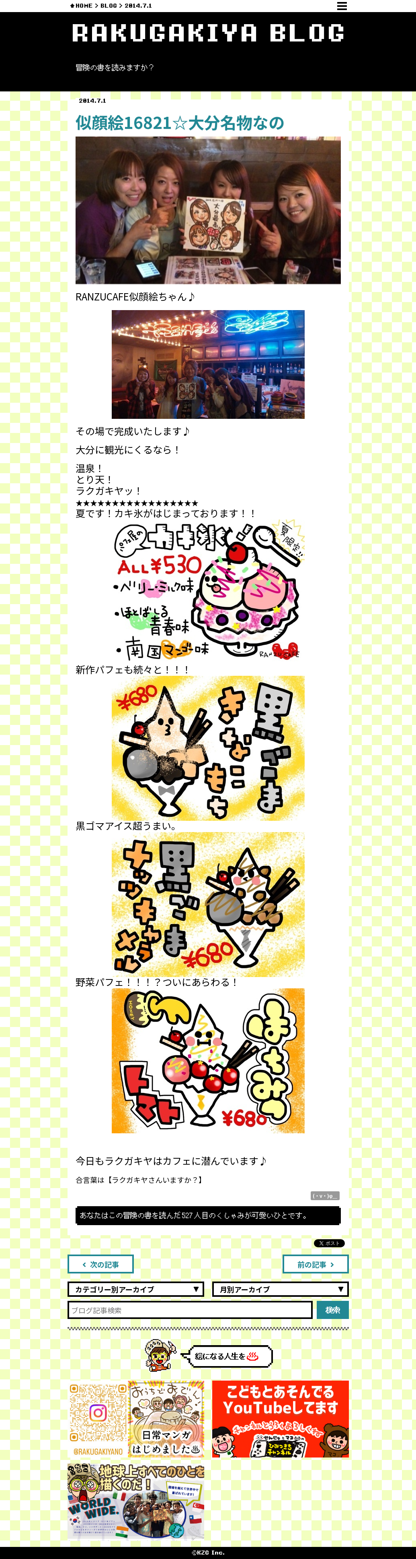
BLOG (108, 6)
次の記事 (100, 1264)
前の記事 (315, 1264)
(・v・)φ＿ (325, 1195)
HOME (84, 6)
